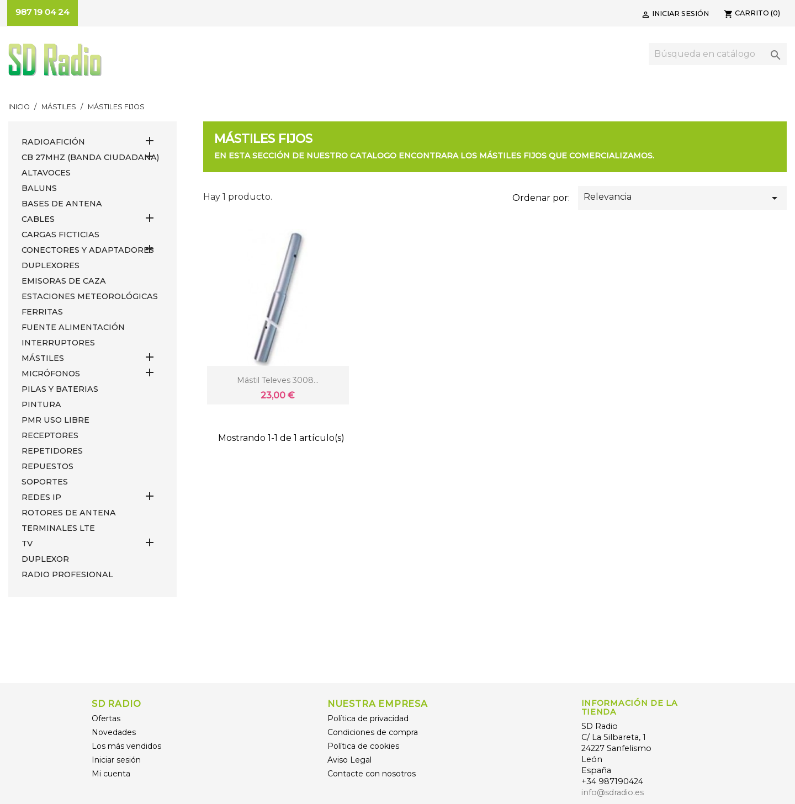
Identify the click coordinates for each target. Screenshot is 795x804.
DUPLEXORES (51, 265)
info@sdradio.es (612, 792)
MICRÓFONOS (51, 374)
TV (27, 544)
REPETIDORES (52, 451)
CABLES (38, 219)
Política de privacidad (368, 718)
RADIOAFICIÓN (53, 142)
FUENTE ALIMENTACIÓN (73, 327)
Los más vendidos (126, 746)
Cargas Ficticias (60, 234)
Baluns (39, 188)
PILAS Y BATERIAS (60, 389)
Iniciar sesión (116, 760)
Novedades (114, 732)
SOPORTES (45, 482)
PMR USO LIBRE (55, 420)
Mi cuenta (111, 774)
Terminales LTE (58, 528)
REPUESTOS (47, 466)
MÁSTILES (43, 358)
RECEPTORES (50, 435)
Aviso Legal (349, 760)
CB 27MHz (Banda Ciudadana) (90, 157)
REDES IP (41, 497)
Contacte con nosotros (371, 774)
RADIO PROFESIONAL (67, 574)
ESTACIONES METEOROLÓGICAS (90, 296)
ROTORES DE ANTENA (69, 513)
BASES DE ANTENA (62, 204)
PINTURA (41, 404)
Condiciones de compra (372, 732)
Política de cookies (363, 746)
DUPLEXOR (45, 559)
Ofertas (106, 718)
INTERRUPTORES (58, 343)
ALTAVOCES (46, 173)
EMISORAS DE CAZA (64, 281)
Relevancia (682, 198)
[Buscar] (718, 54)
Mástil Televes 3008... (278, 380)
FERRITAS (42, 312)
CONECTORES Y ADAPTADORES (88, 250)
